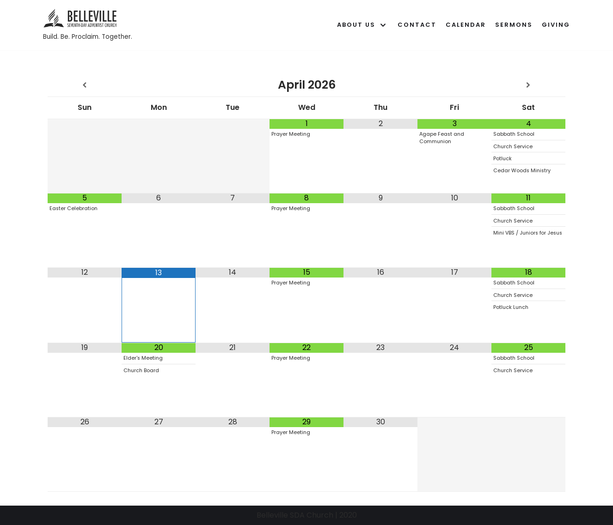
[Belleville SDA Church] (87, 25)
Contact (417, 24)
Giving (556, 24)
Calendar (466, 24)
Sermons (514, 24)
